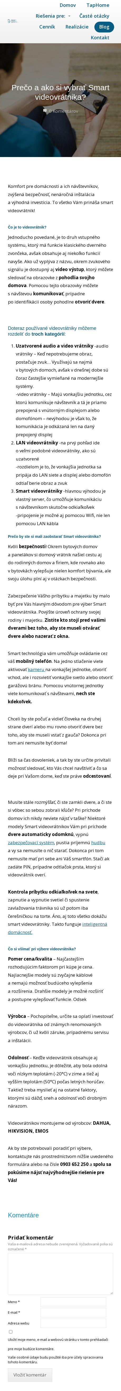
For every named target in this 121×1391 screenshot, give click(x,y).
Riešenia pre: (50, 16)
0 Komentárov (60, 111)
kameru (36, 669)
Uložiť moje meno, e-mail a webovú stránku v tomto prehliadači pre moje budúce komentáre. (58, 1344)
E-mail (14, 1312)
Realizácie (77, 26)
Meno (14, 1301)
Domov (68, 5)
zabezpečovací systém (31, 842)
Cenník (47, 26)
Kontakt (100, 37)
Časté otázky (94, 16)
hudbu (98, 842)
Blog (104, 26)
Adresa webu (18, 1323)
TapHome (97, 5)
